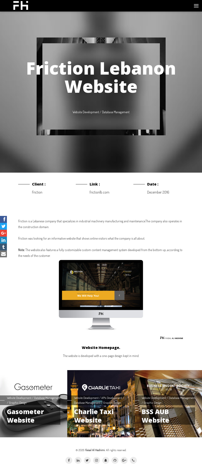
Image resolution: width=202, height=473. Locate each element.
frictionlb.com (99, 192)
